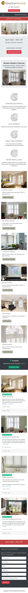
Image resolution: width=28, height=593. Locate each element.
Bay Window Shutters (8, 228)
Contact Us (6, 582)
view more (11, 404)
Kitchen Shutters (7, 290)
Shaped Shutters (7, 352)
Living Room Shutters (9, 259)
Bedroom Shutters (8, 197)
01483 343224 (14, 7)
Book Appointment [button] (14, 10)
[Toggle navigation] (3, 14)
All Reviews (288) (14, 367)
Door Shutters (7, 321)
